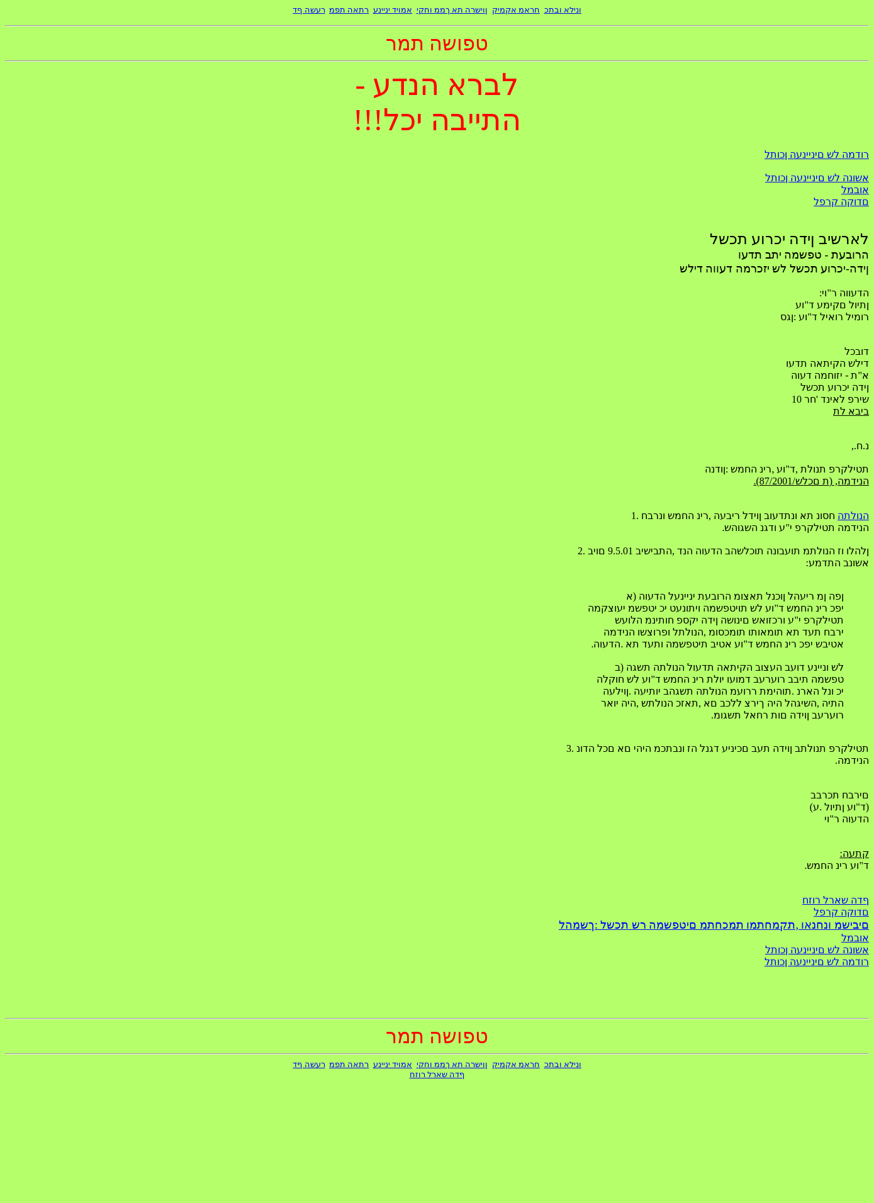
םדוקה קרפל (841, 201)
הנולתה (853, 515)
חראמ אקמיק (516, 9)
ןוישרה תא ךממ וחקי (452, 9)
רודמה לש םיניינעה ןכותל (817, 154)
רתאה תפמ (349, 9)
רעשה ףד (309, 9)
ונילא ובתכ (562, 9)
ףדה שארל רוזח (835, 900)
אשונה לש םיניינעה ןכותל (817, 177)
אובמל (855, 189)
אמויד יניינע (392, 9)
